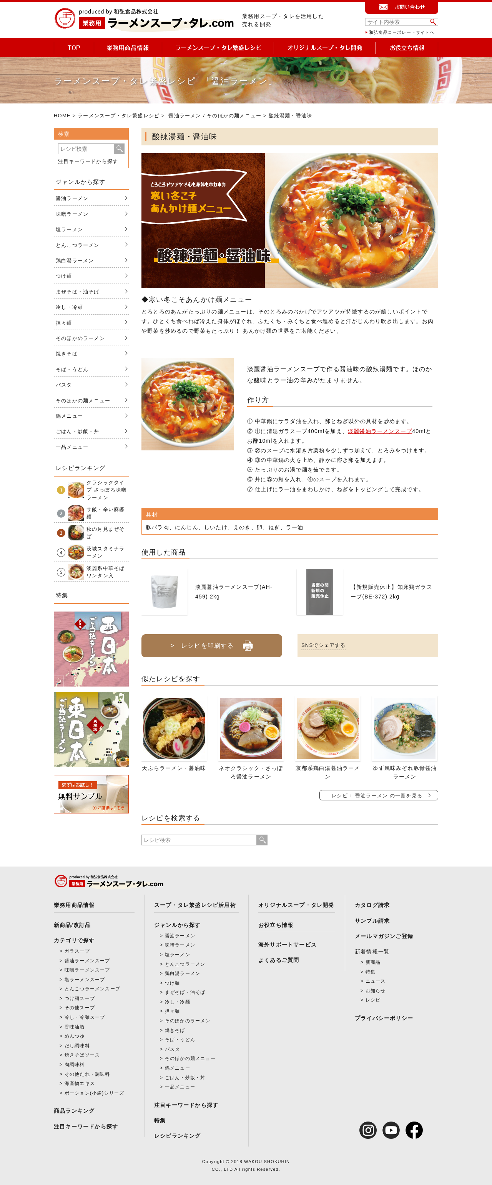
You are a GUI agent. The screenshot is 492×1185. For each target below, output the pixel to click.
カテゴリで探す (74, 940)
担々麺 (64, 323)
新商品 (373, 962)
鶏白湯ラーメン (75, 260)
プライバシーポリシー (384, 1018)
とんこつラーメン (78, 245)
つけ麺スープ (80, 998)
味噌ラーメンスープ (87, 970)
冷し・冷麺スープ (85, 1017)
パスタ (64, 385)
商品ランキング (74, 1111)
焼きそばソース (82, 1055)
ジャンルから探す (177, 925)
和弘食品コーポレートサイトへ (402, 32)
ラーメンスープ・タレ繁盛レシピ (119, 115)
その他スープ (80, 1007)
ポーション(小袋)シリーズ (95, 1093)
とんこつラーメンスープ (92, 989)
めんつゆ (75, 1036)
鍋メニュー (69, 416)
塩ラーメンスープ (85, 979)
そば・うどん (72, 369)
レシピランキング (177, 1136)
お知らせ (376, 990)
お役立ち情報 (275, 925)
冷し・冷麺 (69, 307)
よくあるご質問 (278, 960)
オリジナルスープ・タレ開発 (296, 905)
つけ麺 (64, 276)
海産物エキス (80, 1083)
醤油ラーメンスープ (87, 960)
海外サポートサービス (287, 945)
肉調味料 (75, 1064)
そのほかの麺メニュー (234, 115)
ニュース (376, 981)
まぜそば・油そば (78, 292)
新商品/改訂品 (72, 925)
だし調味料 (77, 1045)
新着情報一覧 (372, 951)
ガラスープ (77, 951)
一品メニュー (72, 447)
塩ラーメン (69, 229)
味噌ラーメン (72, 214)
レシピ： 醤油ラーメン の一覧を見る (376, 795)
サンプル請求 (372, 921)
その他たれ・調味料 (87, 1074)
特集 (160, 1120)
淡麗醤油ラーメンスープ (380, 431)
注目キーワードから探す (88, 161)
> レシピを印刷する (211, 642)
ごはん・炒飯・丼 (78, 431)
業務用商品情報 (74, 905)
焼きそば (67, 354)
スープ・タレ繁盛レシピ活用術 (195, 905)
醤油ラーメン (184, 115)
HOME (62, 115)
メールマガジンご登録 (384, 936)
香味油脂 (75, 1027)
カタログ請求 (372, 905)
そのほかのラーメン (80, 338)
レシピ (373, 1000)
